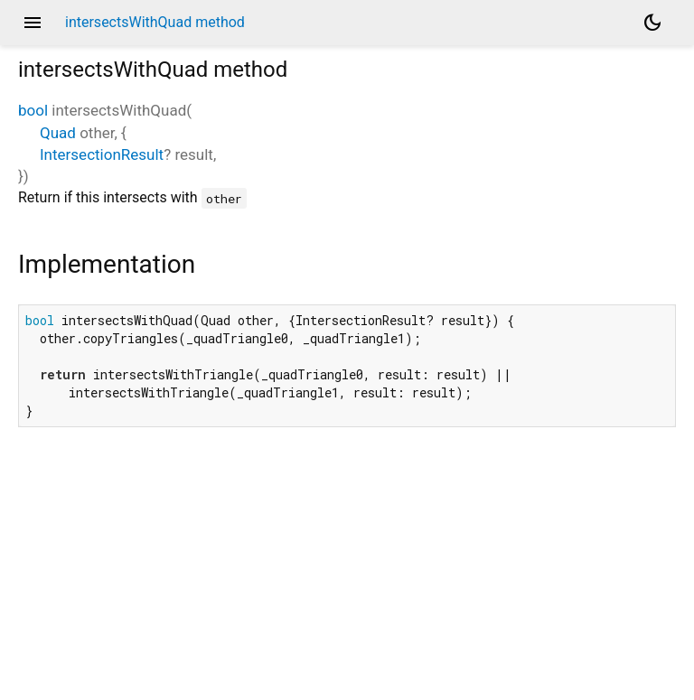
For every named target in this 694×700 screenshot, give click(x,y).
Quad (58, 133)
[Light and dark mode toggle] (652, 22)
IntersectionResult (102, 154)
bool (33, 110)
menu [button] (32, 22)
